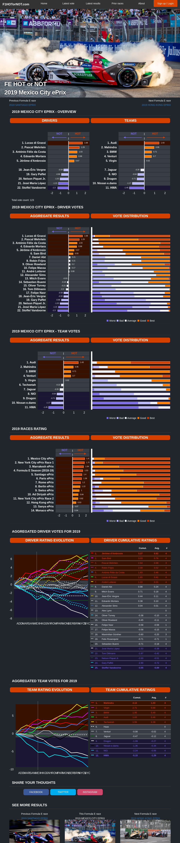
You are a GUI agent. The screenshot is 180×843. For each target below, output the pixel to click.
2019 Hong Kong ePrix (156, 105)
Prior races (117, 3)
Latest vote (68, 3)
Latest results (93, 3)
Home (44, 3)
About (141, 3)
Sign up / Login (165, 3)
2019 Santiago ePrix (22, 105)
